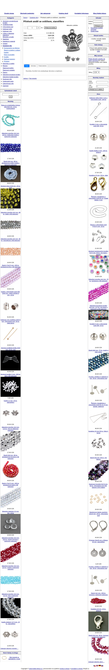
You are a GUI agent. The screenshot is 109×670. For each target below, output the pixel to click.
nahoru (25, 78)
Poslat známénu (43, 66)
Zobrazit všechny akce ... (96, 662)
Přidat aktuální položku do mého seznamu (96, 59)
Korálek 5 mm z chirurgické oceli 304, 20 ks (98, 324)
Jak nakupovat (45, 13)
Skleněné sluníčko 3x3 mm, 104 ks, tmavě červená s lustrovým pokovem (10, 539)
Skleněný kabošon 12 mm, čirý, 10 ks (10, 512)
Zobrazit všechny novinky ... (9, 648)
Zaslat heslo (94, 31)
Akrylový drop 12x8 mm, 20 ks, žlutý (10, 187)
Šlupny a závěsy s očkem (12, 50)
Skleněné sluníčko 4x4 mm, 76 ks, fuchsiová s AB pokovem (98, 280)
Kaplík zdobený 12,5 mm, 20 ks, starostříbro (10, 623)
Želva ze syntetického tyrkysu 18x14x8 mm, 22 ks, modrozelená (10, 106)
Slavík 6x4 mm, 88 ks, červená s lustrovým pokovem (98, 636)
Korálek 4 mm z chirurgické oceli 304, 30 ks (98, 125)
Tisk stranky (33, 78)
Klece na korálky (9, 55)
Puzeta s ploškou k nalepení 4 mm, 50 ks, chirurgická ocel (98, 567)
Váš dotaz (33, 66)
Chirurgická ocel (8, 27)
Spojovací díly (7, 79)
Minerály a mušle (8, 37)
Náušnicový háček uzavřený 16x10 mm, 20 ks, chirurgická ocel (98, 513)
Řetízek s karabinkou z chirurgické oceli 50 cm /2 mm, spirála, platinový (98, 404)
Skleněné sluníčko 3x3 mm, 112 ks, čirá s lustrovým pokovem (10, 595)
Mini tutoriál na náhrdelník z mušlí (14, 658)
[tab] (26, 66)
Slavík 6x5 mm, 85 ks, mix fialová (98, 458)
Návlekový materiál (9, 41)
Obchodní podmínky (27, 13)
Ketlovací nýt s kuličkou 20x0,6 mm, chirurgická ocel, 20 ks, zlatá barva (10, 321)
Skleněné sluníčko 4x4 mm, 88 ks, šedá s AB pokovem (10, 213)
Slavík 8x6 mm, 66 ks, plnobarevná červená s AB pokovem (10, 456)
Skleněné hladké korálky (10, 77)
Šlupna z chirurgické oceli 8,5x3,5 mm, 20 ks (98, 225)
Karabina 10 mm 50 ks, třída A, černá (98, 432)
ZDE (98, 51)
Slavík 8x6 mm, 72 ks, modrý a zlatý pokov (98, 351)
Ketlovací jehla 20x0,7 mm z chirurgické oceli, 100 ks (98, 98)
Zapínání (5, 86)
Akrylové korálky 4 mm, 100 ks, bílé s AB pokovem (11, 375)
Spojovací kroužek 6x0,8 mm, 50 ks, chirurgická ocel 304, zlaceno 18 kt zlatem (98, 485)
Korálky (6, 57)
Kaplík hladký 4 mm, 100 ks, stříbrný (98, 151)
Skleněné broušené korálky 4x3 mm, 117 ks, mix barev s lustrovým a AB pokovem (98, 307)
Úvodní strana (9, 13)
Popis (26, 66)
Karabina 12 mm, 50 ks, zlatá (98, 175)
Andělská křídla (8, 24)
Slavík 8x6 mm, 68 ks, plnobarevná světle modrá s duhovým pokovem (10, 163)
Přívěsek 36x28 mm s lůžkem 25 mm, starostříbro (98, 541)
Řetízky (5, 66)
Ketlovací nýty (7, 31)
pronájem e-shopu (77, 668)
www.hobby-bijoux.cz (35, 668)
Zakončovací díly (8, 83)
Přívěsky (6, 61)
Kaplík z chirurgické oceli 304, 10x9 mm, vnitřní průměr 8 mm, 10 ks (10, 293)
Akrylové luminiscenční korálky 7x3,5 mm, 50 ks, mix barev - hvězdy (98, 252)
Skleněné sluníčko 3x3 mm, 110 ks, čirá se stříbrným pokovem (10, 428)
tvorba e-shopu (65, 668)
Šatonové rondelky (9, 70)
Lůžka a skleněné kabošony (8, 34)
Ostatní (5, 43)
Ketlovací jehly (7, 29)
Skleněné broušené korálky (11, 74)
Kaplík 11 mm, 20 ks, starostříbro (10, 401)
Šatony (5, 72)
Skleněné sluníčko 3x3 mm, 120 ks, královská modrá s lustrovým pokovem (10, 134)
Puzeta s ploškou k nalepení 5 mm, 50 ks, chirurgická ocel (98, 377)
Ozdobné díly (7, 46)
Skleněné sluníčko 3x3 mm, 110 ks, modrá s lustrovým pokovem (10, 567)
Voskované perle (8, 81)
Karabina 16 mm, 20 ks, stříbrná (98, 609)
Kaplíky (6, 52)
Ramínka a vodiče (8, 63)
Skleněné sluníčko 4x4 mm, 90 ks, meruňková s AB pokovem (10, 239)
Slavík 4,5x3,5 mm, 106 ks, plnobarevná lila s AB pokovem (10, 266)
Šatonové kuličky (8, 68)
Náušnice (6, 39)
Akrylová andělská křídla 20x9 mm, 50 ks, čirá (10, 348)
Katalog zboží (63, 13)
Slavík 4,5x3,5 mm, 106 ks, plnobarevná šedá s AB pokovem (10, 484)
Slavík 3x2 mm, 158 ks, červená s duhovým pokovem (98, 594)
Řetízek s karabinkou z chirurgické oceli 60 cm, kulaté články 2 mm (98, 198)
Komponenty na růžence (12, 48)
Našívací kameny (9, 59)
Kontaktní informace (82, 13)
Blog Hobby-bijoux (99, 13)
